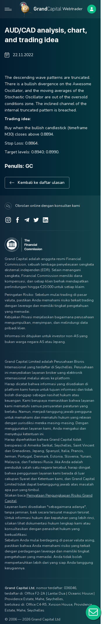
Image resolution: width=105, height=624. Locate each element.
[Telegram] (26, 219)
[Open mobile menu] (8, 9)
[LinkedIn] (45, 219)
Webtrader (72, 9)
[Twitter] (36, 219)
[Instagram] (8, 219)
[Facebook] (17, 219)
